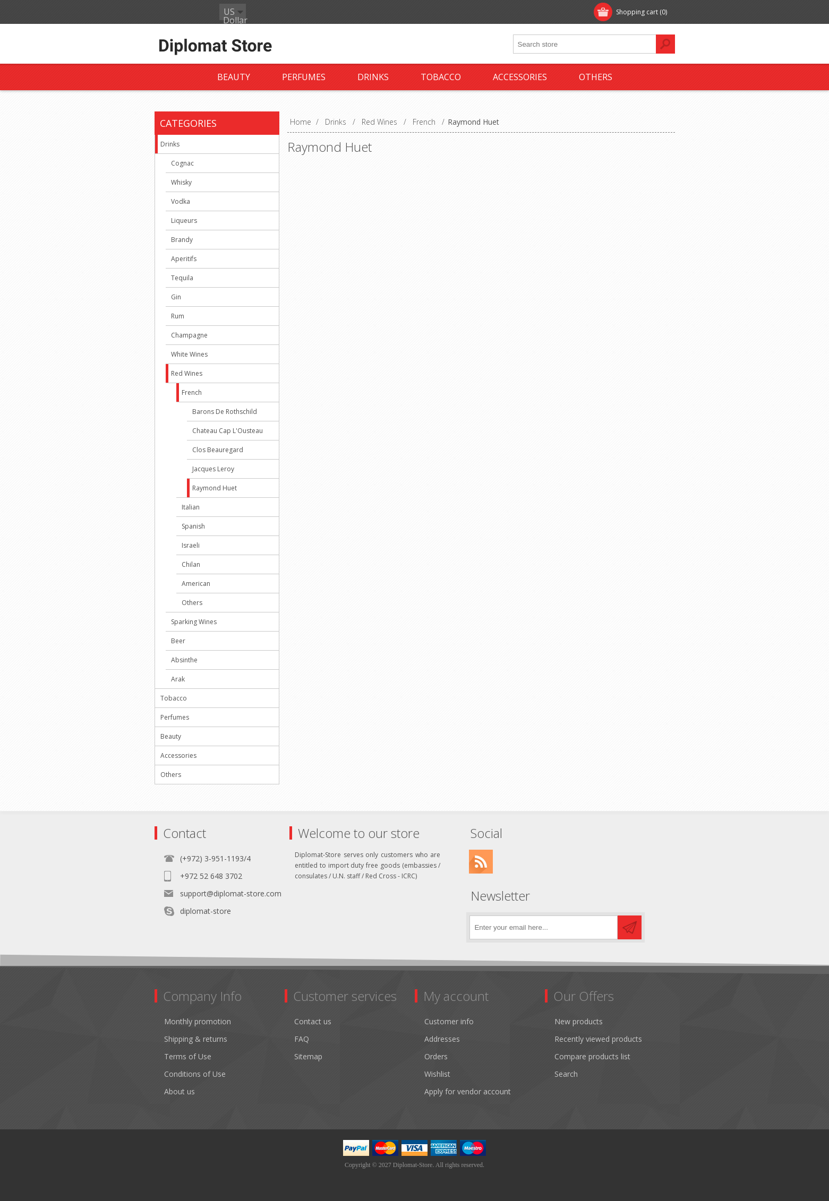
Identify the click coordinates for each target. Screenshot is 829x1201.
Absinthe (184, 659)
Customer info (449, 1021)
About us (179, 1091)
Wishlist (437, 1074)
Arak (178, 679)
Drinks (170, 144)
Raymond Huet (214, 488)
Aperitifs (183, 258)
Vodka (180, 201)
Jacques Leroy (213, 468)
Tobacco (173, 698)
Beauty (170, 736)
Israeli (191, 545)
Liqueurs (184, 220)
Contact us (312, 1021)
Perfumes (174, 717)
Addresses (442, 1039)
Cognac (182, 163)
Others (192, 602)
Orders (436, 1056)
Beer (178, 640)
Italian (191, 507)
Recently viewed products (598, 1039)
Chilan (191, 564)
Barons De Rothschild (224, 411)
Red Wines (186, 373)
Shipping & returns (195, 1039)
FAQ (301, 1039)
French (192, 392)
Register (179, 11)
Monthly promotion (197, 1021)
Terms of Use (187, 1056)
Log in (223, 11)
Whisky (181, 182)
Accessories (178, 755)
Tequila (182, 277)
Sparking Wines (194, 621)
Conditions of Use (195, 1074)
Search (566, 1074)
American (196, 583)
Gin (176, 296)
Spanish (193, 526)
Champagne (189, 335)
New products (578, 1021)
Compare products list (592, 1056)
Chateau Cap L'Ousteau (227, 430)
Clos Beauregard (217, 449)
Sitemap (308, 1056)
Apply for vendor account (467, 1091)
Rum (177, 316)
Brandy (182, 239)
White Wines (189, 354)
